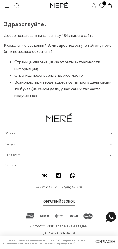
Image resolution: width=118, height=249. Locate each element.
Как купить (11, 144)
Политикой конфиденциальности (59, 243)
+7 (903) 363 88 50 (72, 188)
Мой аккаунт (12, 155)
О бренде (10, 134)
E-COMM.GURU (66, 234)
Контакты (10, 165)
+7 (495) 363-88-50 (46, 188)
